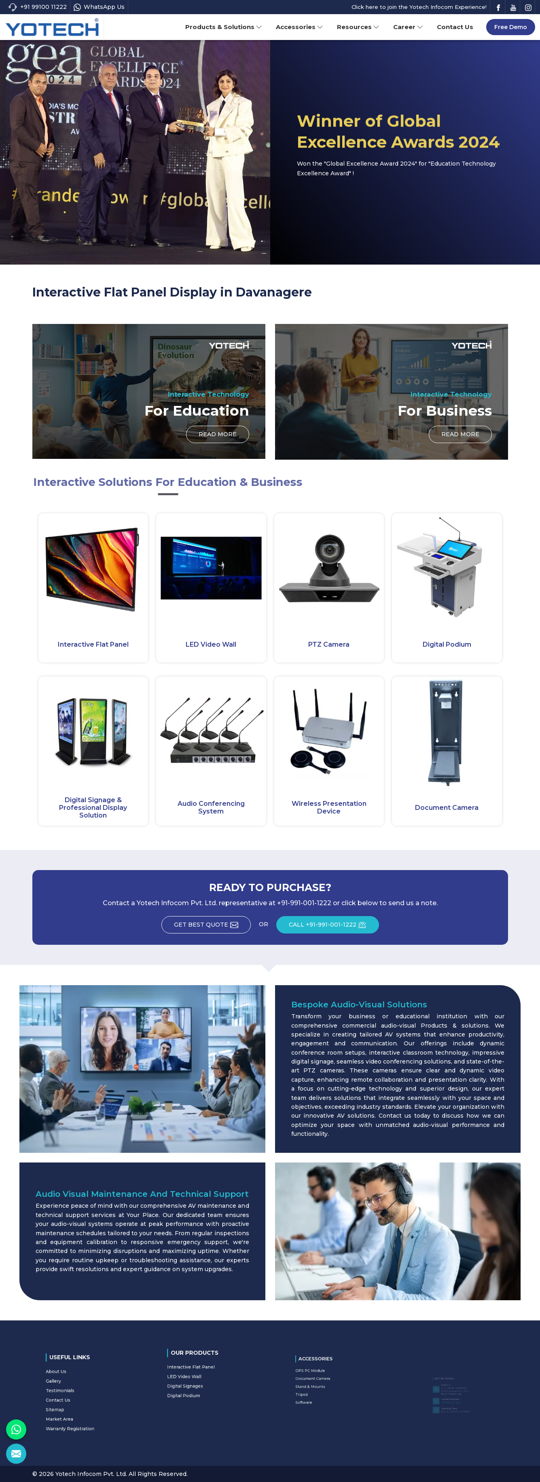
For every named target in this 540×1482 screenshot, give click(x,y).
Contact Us (455, 27)
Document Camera (447, 807)
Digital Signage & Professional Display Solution (93, 807)
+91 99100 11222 (37, 7)
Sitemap (74, 1401)
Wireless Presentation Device (329, 807)
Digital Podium (447, 644)
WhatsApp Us (99, 7)
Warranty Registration (80, 1409)
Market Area (76, 1405)
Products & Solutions (223, 27)
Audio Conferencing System (211, 807)
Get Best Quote (212, 927)
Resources (358, 27)
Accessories (299, 27)
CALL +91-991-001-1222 (334, 927)
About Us (74, 1384)
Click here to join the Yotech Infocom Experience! (419, 7)
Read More (217, 437)
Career (408, 27)
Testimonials (76, 1393)
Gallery (73, 1388)
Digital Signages (199, 1380)
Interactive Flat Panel (93, 644)
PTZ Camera (328, 644)
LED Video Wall (211, 644)
